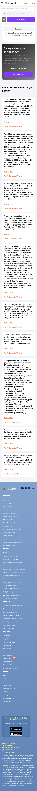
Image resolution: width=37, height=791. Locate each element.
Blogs (5, 675)
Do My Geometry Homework (11, 588)
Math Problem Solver (9, 532)
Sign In (26, 3)
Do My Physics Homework (10, 598)
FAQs (4, 678)
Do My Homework (8, 535)
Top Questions (7, 701)
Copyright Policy (7, 695)
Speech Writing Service (9, 513)
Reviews (5, 691)
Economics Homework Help (11, 579)
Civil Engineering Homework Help (12, 562)
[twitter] (33, 488)
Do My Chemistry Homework (11, 592)
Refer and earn (7, 658)
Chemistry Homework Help (10, 559)
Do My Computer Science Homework (13, 595)
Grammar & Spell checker (10, 668)
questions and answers (13, 8)
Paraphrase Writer (8, 665)
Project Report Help (8, 510)
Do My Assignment (8, 539)
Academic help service (9, 545)
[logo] (10, 3)
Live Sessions (7, 500)
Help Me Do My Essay (9, 625)
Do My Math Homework (10, 585)
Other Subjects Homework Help (12, 582)
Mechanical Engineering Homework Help (14, 572)
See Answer (8, 122)
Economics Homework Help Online (13, 618)
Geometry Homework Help (10, 622)
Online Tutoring (7, 526)
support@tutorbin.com (11, 747)
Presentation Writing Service (11, 516)
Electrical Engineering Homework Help (14, 569)
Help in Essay (7, 503)
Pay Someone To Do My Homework (13, 542)
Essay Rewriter (7, 661)
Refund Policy (7, 682)
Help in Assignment (8, 628)
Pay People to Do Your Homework (12, 605)
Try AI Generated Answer (13, 126)
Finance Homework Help (10, 566)
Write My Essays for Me (10, 612)
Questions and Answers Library (12, 529)
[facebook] (22, 488)
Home (3, 8)
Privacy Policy (7, 685)
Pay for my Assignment (9, 609)
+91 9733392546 (9, 750)
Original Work (7, 639)
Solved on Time (7, 652)
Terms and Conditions (9, 688)
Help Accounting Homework (11, 615)
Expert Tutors (7, 635)
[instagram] (29, 488)
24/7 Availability (7, 645)
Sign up (33, 3)
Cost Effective (7, 648)
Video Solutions (7, 519)
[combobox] (18, 13)
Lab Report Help (8, 506)
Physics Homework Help (10, 556)
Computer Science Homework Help (13, 575)
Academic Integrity (8, 698)
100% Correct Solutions (9, 642)
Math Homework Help (9, 553)
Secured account (8, 655)
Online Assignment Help (10, 523)
